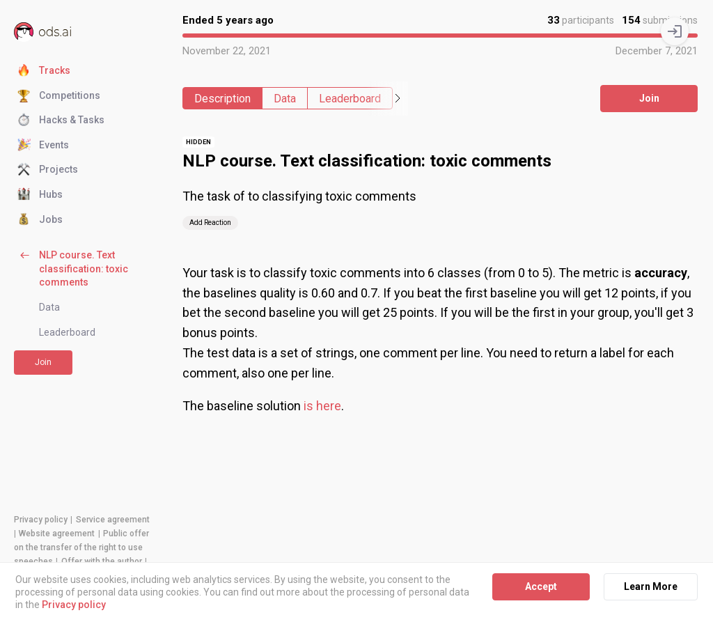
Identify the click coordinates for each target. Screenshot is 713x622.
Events (43, 146)
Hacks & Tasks (60, 120)
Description (222, 98)
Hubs (40, 195)
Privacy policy (41, 519)
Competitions (58, 96)
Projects (47, 170)
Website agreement (57, 533)
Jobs (40, 220)
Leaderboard (67, 332)
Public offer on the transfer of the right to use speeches (81, 547)
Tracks (43, 71)
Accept (541, 586)
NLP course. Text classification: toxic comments (72, 268)
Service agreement (113, 519)
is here (322, 405)
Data (49, 307)
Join (43, 362)
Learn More (650, 586)
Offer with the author (101, 561)
